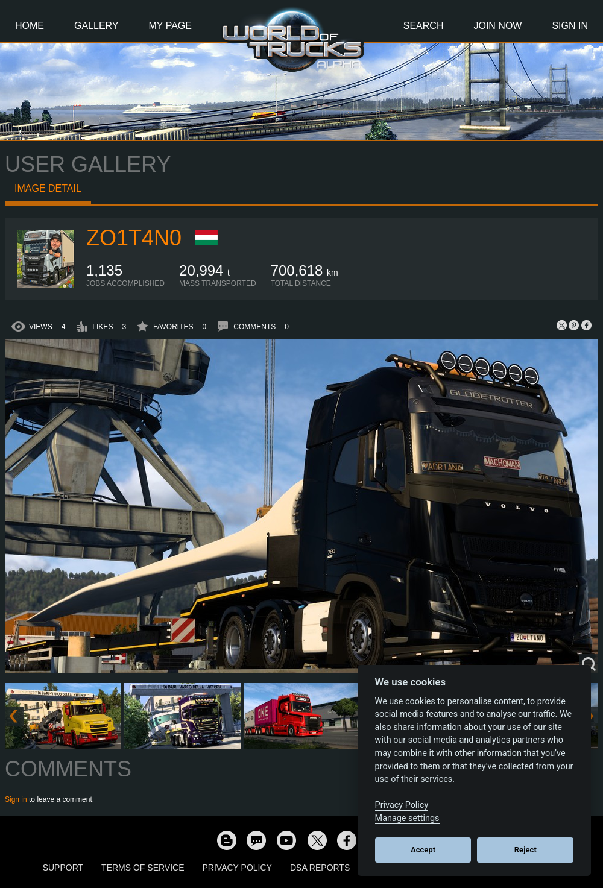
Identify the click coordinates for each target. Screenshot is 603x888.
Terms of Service (142, 867)
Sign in (16, 799)
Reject (525, 849)
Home (29, 25)
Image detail (47, 188)
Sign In (570, 25)
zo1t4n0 (134, 237)
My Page (170, 25)
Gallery (96, 25)
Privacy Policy (237, 867)
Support (63, 867)
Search (423, 25)
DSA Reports (320, 867)
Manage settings (407, 818)
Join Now (497, 25)
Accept (423, 849)
